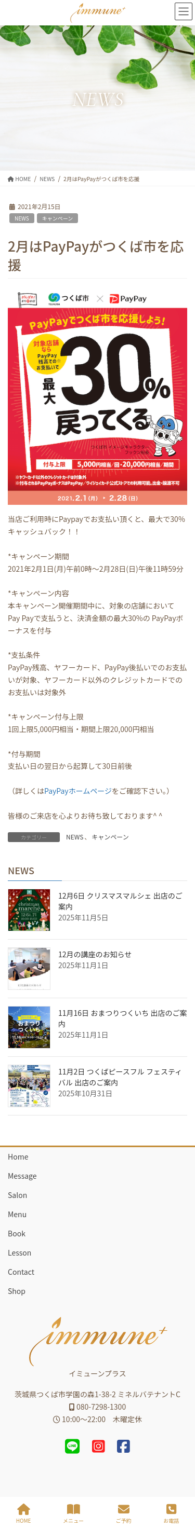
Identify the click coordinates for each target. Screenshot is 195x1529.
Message (22, 1175)
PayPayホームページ (78, 791)
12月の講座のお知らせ (95, 954)
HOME (23, 1514)
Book (16, 1233)
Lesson (19, 1252)
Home (18, 1156)
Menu (17, 1214)
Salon (17, 1195)
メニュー (73, 1514)
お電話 (171, 1514)
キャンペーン (57, 218)
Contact (21, 1271)
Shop (16, 1291)
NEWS (22, 218)
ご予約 (124, 1514)
